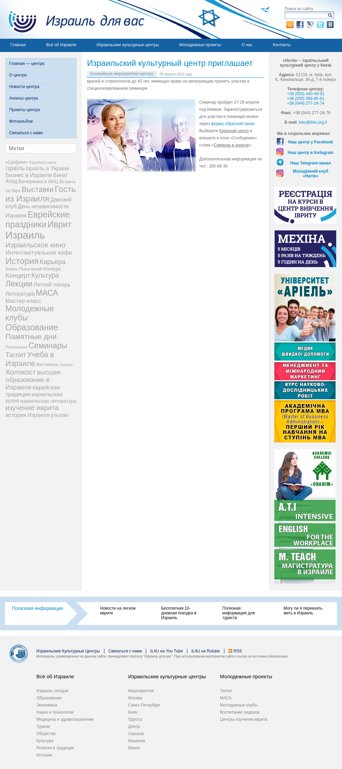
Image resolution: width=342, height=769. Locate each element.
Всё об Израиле (61, 44)
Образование (49, 698)
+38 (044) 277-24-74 (305, 103)
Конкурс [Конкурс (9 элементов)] (52, 269)
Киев (132, 712)
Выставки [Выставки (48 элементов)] (38, 189)
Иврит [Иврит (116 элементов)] (59, 224)
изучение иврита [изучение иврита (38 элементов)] (32, 408)
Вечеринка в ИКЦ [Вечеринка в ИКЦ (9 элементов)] (38, 181)
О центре (18, 75)
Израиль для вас (72, 19)
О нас (246, 44)
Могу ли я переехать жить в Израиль (303, 610)
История (44, 755)
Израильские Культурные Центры (68, 651)
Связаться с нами (25, 132)
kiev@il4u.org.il (313, 122)
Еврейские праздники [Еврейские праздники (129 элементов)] (37, 219)
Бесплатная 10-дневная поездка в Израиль (178, 613)
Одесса (135, 719)
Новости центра (24, 86)
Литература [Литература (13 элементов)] (20, 294)
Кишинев (136, 740)
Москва (135, 698)
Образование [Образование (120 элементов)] (31, 327)
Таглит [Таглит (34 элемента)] (15, 355)
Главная (18, 44)
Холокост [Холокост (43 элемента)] (20, 372)
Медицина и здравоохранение (64, 719)
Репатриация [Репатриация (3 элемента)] (16, 347)
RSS (238, 651)
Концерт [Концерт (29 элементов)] (17, 275)
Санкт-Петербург (144, 705)
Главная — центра (26, 63)
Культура (44, 740)
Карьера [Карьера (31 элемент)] (53, 261)
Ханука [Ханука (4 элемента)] (66, 364)
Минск (134, 748)
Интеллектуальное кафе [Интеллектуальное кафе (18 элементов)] (38, 252)
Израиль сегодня (52, 690)
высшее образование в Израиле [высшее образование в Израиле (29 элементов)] (33, 380)
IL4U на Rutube (205, 651)
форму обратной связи (232, 123)
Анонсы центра (23, 98)
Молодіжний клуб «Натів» (310, 173)
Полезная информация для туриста (238, 613)
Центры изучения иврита (243, 719)
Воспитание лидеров (239, 712)
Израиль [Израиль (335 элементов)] (25, 235)
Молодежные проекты (200, 44)
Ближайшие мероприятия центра (121, 73)
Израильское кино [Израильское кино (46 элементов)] (35, 245)
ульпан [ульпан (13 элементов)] (59, 415)
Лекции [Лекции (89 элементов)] (18, 283)
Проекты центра (24, 109)
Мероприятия (141, 690)
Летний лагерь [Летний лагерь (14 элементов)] (52, 284)
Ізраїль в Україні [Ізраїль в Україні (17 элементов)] (47, 168)
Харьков (136, 733)
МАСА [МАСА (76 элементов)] (47, 293)
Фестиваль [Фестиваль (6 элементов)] (47, 364)
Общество (46, 733)
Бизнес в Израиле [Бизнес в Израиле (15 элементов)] (28, 175)
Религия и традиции (55, 748)
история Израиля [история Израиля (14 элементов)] (27, 415)
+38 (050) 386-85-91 (305, 98)
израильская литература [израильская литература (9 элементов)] (48, 401)
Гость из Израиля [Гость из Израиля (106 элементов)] (40, 194)
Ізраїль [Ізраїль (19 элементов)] (14, 168)
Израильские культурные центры (128, 44)
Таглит (226, 690)
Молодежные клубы (239, 705)
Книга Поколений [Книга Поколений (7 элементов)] (23, 269)
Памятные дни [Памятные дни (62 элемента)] (31, 336)
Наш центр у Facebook (310, 142)
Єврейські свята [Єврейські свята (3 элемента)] (42, 162)
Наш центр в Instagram (311, 152)
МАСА (226, 698)
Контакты (281, 44)
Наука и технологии (54, 712)
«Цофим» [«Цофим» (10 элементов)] (16, 162)
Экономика (46, 705)
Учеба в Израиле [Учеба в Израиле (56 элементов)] (29, 359)
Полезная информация (37, 608)
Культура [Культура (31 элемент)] (45, 275)
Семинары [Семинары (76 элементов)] (48, 345)
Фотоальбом (21, 121)
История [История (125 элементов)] (22, 261)
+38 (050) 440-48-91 (305, 93)
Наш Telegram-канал (310, 163)
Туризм (43, 726)
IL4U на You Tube (166, 651)
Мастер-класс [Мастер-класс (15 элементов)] (23, 301)
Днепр (134, 726)
